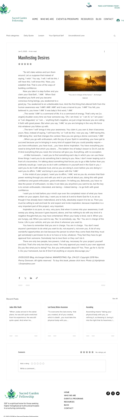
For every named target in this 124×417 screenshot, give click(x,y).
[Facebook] (108, 393)
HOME (66, 392)
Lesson (41, 36)
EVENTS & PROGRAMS (73, 398)
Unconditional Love (76, 36)
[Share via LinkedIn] (31, 278)
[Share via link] (37, 278)
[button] (114, 36)
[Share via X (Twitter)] (25, 278)
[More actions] (104, 51)
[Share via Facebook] (19, 278)
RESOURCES (69, 401)
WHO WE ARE (70, 395)
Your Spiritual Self (56, 36)
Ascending (89, 307)
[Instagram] (113, 393)
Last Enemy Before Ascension (58, 307)
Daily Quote (29, 36)
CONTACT (68, 408)
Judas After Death (15, 307)
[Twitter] (118, 393)
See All (115, 298)
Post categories (12, 36)
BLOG (66, 405)
